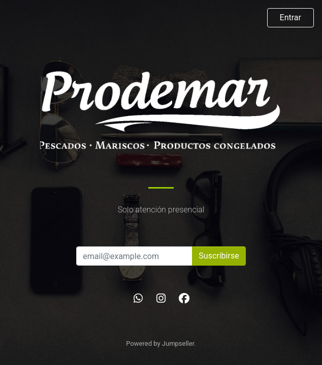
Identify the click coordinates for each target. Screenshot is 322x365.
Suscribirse (219, 256)
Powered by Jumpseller (160, 343)
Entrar (290, 17)
